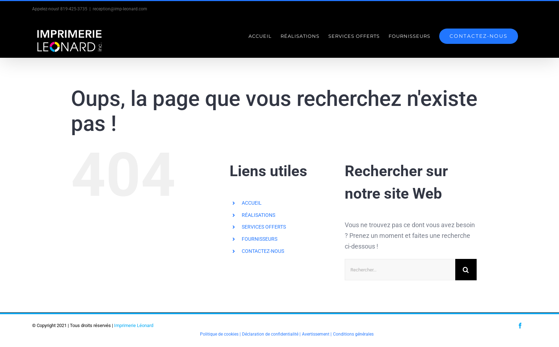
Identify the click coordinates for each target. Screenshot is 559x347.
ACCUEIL (252, 203)
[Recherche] (466, 269)
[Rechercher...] (400, 269)
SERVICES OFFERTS (264, 227)
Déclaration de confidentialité (270, 334)
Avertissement (315, 334)
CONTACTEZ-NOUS (263, 251)
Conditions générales (353, 334)
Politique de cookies (219, 334)
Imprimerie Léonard (133, 325)
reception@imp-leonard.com (120, 8)
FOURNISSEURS (259, 239)
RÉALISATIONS (258, 215)
